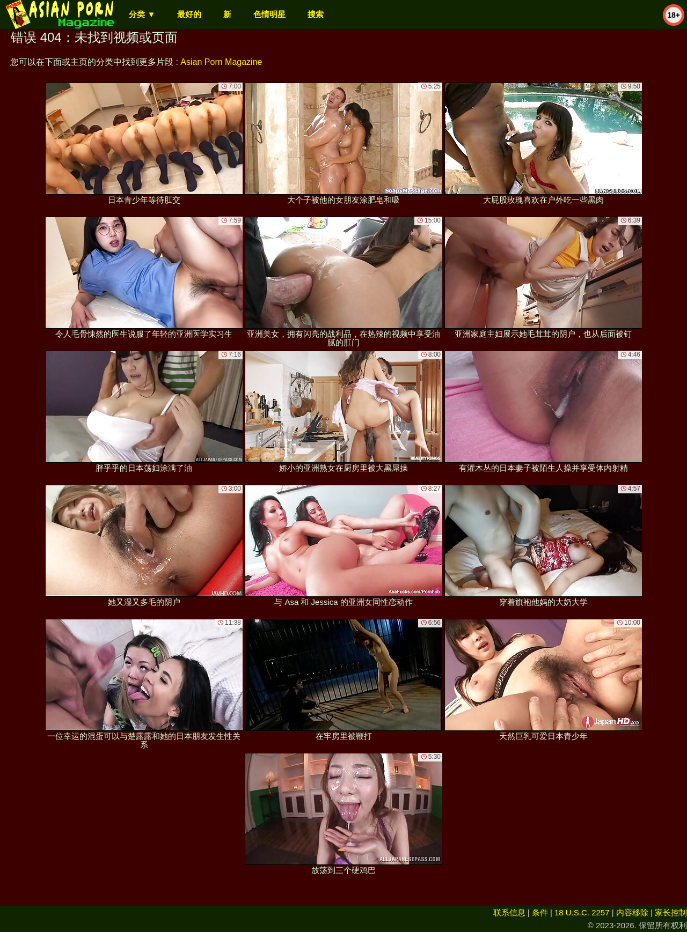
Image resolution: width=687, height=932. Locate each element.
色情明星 (269, 14)
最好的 (189, 14)
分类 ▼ (142, 14)
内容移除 (632, 912)
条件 (540, 912)
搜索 (316, 14)
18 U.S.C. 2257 (582, 912)
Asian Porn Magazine (221, 61)
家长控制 (671, 912)
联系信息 (509, 912)
